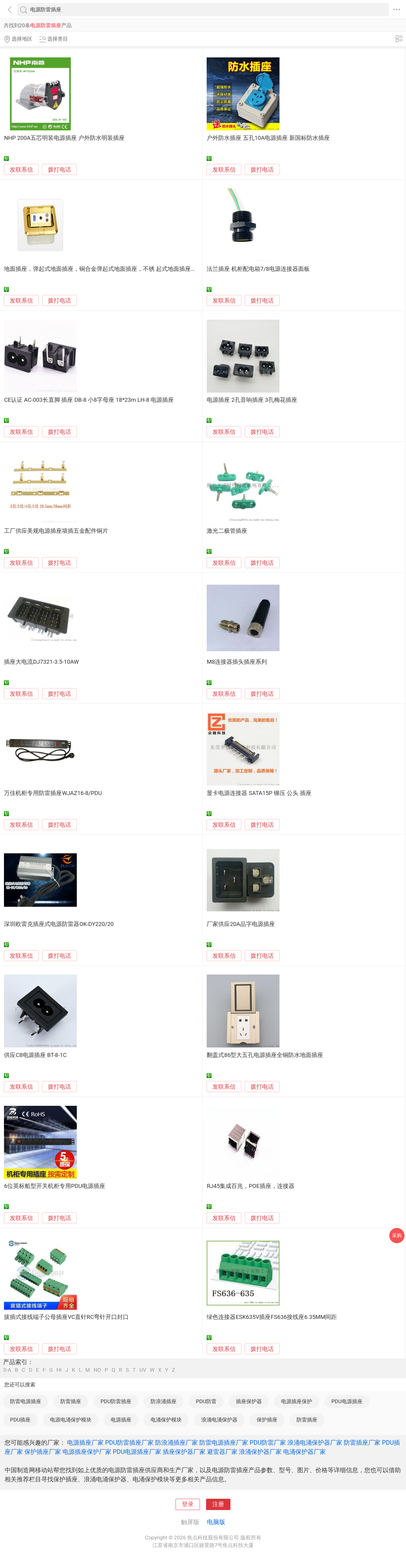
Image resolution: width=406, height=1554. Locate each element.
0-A (7, 1370)
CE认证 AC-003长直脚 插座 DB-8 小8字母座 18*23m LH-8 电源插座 (89, 400)
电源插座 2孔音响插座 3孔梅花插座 (252, 400)
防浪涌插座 (163, 1401)
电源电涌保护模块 (70, 1420)
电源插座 (121, 1420)
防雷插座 (70, 1401)
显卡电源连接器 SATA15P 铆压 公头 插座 (259, 793)
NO (97, 1370)
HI (59, 1370)
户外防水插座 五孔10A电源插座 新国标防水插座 (268, 138)
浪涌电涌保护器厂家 (314, 1442)
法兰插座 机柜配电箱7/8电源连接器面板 (258, 269)
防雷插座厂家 (362, 1442)
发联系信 (21, 169)
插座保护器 (249, 1401)
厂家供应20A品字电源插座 (241, 924)
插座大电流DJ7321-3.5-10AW (41, 662)
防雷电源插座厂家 (223, 1442)
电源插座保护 (296, 1401)
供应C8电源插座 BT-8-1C (35, 1055)
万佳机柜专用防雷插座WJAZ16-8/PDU (53, 793)
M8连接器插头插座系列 (237, 662)
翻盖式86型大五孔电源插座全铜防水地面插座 (265, 1055)
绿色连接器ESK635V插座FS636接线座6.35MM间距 (272, 1317)
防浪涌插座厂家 (176, 1442)
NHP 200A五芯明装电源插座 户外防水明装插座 (64, 138)
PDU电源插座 (346, 1401)
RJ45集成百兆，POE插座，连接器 (250, 1186)
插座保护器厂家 (184, 1451)
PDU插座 (20, 1420)
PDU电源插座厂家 (137, 1451)
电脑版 (216, 1522)
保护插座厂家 (42, 1451)
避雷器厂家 (222, 1451)
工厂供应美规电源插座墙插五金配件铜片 (56, 531)
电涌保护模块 (166, 1420)
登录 (188, 1504)
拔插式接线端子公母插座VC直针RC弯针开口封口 (66, 1317)
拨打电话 (59, 169)
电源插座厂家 (85, 1442)
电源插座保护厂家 (86, 1451)
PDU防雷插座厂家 (129, 1442)
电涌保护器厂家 (304, 1451)
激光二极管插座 (227, 531)
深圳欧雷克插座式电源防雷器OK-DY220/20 (59, 924)
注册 (218, 1504)
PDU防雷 (206, 1401)
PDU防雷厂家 (268, 1442)
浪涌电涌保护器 (219, 1420)
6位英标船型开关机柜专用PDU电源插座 (54, 1186)
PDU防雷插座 (116, 1401)
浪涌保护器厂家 (260, 1451)
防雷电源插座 (25, 1401)
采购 (397, 1235)
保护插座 (267, 1420)
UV (142, 1370)
